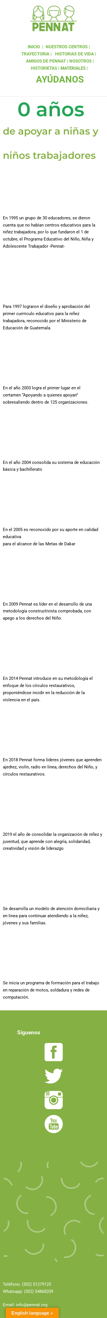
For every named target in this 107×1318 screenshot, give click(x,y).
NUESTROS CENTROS (67, 46)
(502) (27, 1284)
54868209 (44, 1291)
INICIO (34, 46)
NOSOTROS (80, 61)
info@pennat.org (31, 1304)
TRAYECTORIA (35, 54)
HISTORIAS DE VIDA (74, 54)
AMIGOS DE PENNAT (46, 61)
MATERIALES (73, 68)
